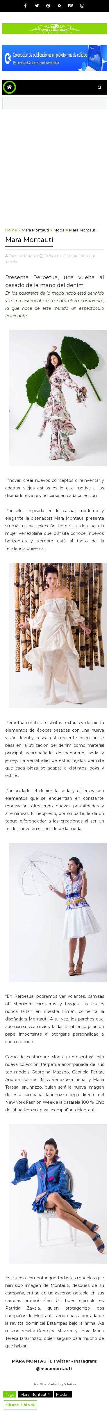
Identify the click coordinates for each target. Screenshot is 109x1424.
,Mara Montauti (82, 255)
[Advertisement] (54, 166)
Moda (59, 230)
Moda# (63, 1394)
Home (11, 230)
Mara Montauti (35, 230)
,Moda (11, 261)
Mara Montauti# (35, 1394)
